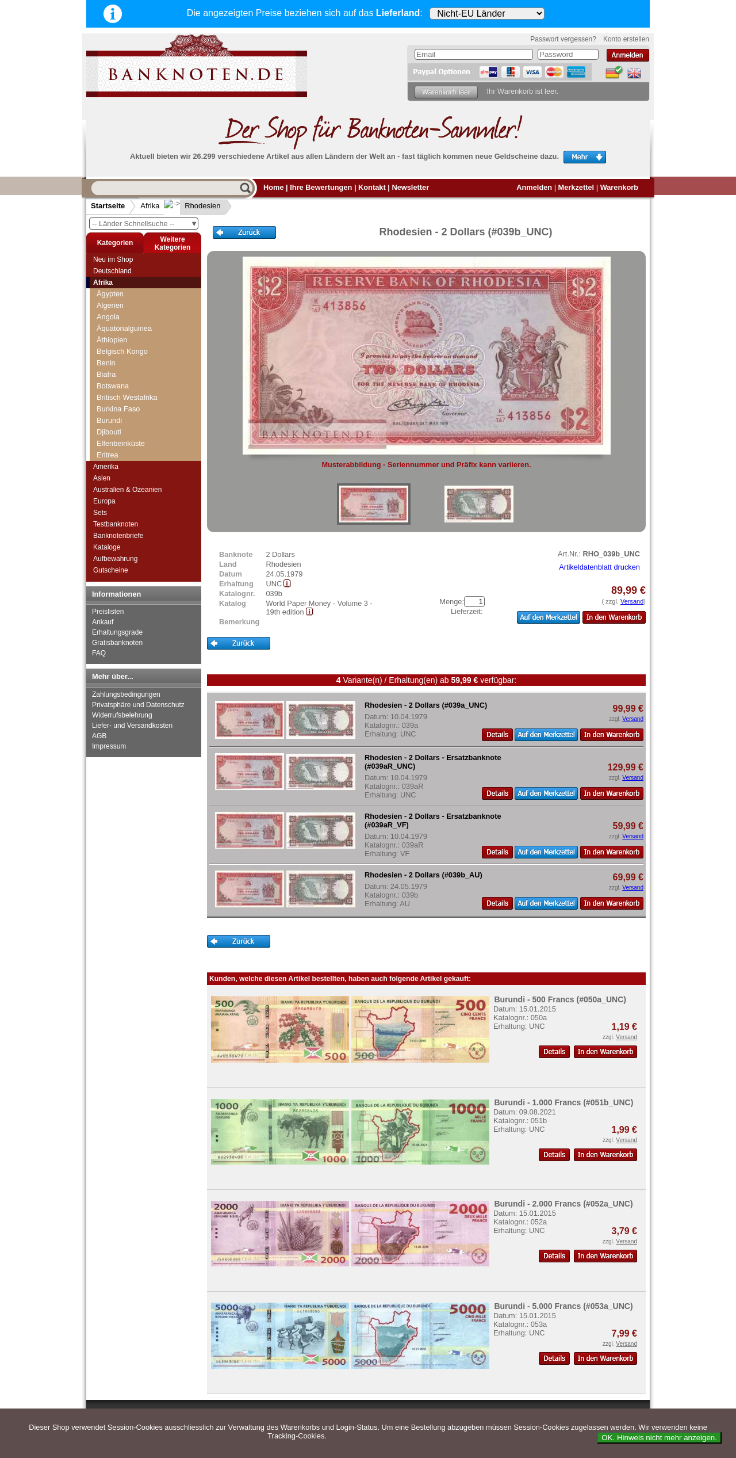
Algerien (110, 305)
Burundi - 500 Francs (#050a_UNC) (560, 999)
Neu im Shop (113, 259)
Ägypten (110, 293)
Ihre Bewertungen (321, 187)
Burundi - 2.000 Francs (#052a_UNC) (563, 1203)
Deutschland (112, 271)
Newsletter (410, 187)
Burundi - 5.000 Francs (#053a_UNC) (563, 1306)
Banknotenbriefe (118, 536)
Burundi (109, 420)
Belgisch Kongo (122, 351)
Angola (108, 316)
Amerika (105, 467)
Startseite (108, 205)
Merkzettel (576, 187)
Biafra (106, 374)
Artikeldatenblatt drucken (599, 567)
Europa (104, 501)
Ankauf (102, 622)
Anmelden (534, 187)
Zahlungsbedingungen (126, 694)
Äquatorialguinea (124, 328)
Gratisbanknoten (117, 643)
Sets (100, 513)
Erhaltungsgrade (117, 632)
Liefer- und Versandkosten (132, 726)
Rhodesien (193, 205)
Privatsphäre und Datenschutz (138, 705)
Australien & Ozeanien (127, 490)
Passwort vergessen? (563, 39)
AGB (99, 736)
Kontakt (372, 187)
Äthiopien (112, 339)
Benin (106, 362)
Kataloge (106, 547)
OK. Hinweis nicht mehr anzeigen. (659, 1437)
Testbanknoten (115, 524)
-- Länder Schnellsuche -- (145, 223)
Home (273, 187)
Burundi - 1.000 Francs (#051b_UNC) (563, 1102)
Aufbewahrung (115, 559)
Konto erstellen (626, 39)
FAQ (99, 653)
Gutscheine (110, 570)
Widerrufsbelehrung (122, 715)
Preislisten (108, 612)
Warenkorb (619, 187)
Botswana (113, 385)
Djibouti (109, 432)
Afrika (149, 205)
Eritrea (107, 455)
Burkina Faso (118, 408)
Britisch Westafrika (127, 397)
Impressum (109, 746)
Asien (101, 478)
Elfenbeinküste (121, 443)
